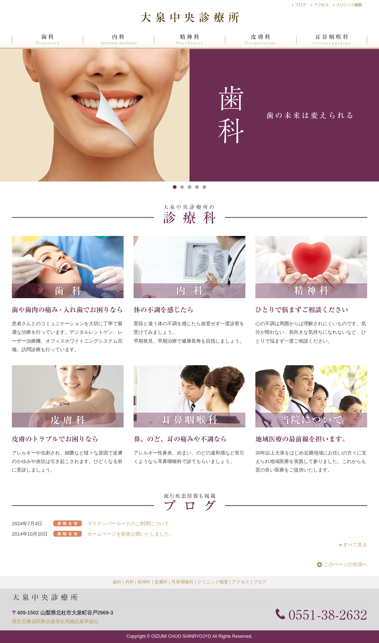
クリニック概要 (212, 581)
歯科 (117, 581)
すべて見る (355, 544)
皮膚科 (161, 581)
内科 (129, 581)
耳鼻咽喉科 (182, 581)
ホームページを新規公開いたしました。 (130, 534)
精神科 (144, 581)
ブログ (259, 581)
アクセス (240, 581)
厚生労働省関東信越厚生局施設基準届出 (55, 621)
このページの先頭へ (345, 564)
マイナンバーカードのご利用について (128, 523)
